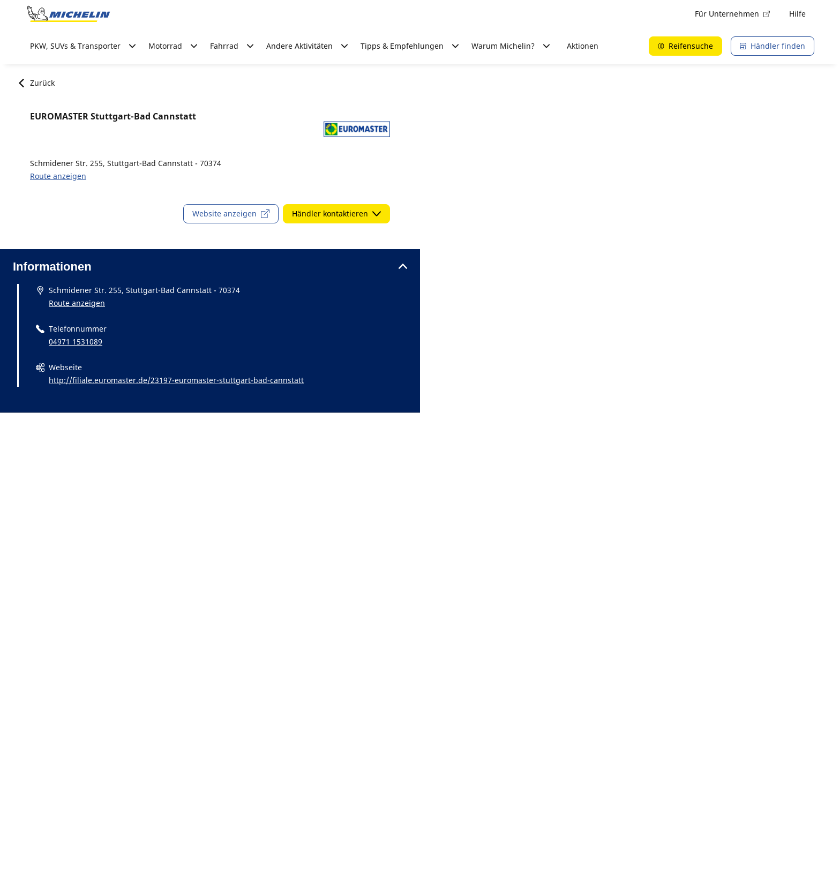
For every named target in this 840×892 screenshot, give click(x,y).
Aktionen (582, 46)
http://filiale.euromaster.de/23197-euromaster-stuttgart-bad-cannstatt (176, 380)
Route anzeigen (58, 176)
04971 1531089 (75, 341)
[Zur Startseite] (68, 14)
